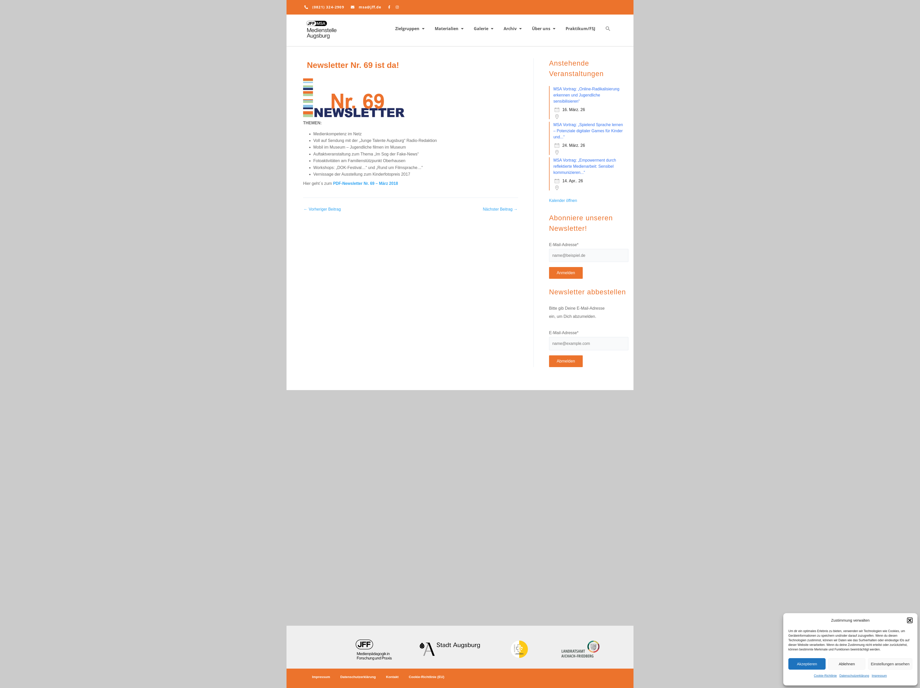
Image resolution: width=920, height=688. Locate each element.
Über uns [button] (543, 28)
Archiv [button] (513, 28)
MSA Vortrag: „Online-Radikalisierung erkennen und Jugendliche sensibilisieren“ (587, 95)
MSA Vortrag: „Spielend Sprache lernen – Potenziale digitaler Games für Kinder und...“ (585, 131)
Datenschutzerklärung (854, 676)
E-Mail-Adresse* (564, 245)
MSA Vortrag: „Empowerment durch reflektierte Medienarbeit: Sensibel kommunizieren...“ (585, 166)
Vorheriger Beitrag (323, 209)
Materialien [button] (449, 28)
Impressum (879, 676)
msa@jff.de (370, 7)
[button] (909, 620)
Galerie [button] (483, 28)
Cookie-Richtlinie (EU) (431, 677)
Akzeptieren (807, 664)
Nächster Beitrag (500, 209)
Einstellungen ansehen (890, 664)
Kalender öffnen (563, 200)
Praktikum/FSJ (580, 28)
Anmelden (566, 273)
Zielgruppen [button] (410, 28)
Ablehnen (847, 664)
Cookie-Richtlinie (825, 676)
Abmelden (566, 361)
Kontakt (395, 677)
